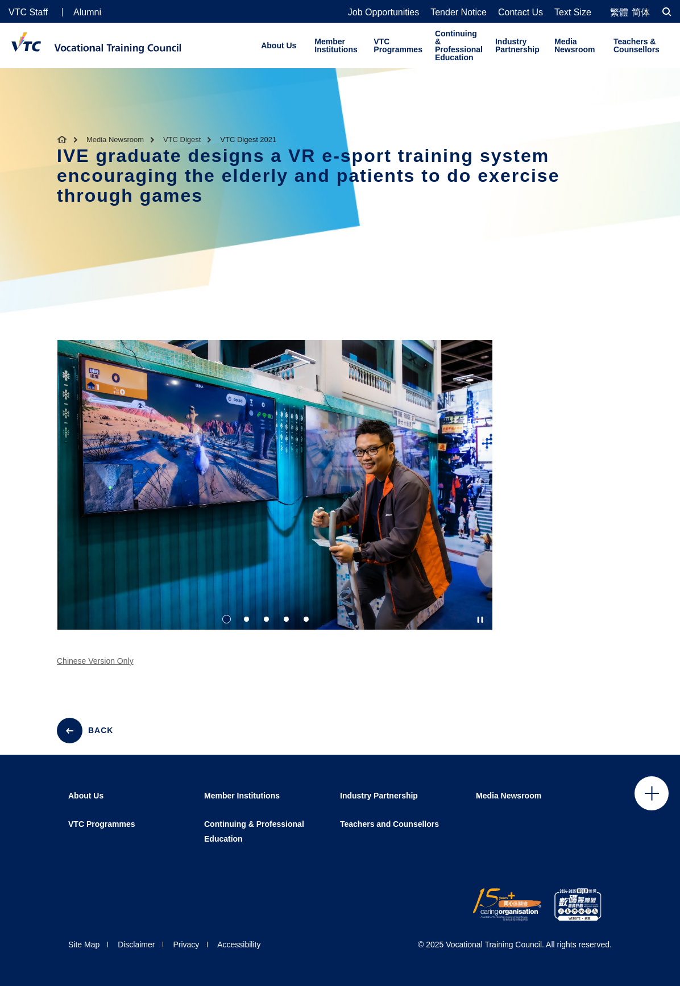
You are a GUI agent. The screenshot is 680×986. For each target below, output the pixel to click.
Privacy (186, 944)
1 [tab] (226, 619)
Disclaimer (136, 944)
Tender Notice (458, 12)
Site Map (83, 944)
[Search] (666, 12)
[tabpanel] (275, 495)
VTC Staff (28, 12)
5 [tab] (306, 619)
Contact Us (520, 12)
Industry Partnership (517, 45)
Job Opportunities (383, 12)
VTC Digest (182, 139)
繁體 (619, 12)
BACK (100, 730)
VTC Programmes (398, 45)
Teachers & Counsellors (636, 45)
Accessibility (238, 944)
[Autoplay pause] (480, 619)
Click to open (652, 793)
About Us (278, 45)
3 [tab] (266, 619)
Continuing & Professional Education (459, 45)
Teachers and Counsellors (389, 824)
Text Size (572, 12)
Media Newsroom (574, 45)
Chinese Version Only (95, 667)
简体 (641, 12)
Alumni (87, 12)
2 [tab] (246, 619)
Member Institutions (335, 45)
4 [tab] (286, 619)
